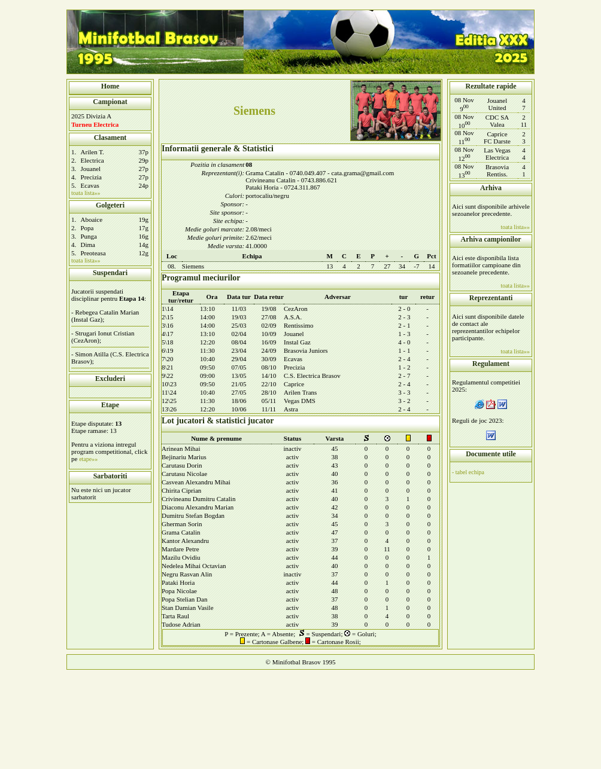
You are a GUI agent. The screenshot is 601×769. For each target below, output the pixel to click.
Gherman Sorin (182, 523)
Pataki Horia (178, 582)
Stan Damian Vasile (188, 607)
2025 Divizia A (91, 116)
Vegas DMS (299, 400)
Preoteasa (92, 253)
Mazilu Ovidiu (181, 557)
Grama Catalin (181, 532)
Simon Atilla (91, 354)
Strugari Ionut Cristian (104, 333)
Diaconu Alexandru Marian (197, 507)
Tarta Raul (175, 616)
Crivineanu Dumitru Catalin (198, 498)
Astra (291, 409)
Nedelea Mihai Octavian (194, 565)
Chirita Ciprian (181, 490)
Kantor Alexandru (185, 540)
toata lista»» (86, 193)
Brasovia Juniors (306, 350)
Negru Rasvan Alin (187, 574)
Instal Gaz (297, 342)
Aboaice (91, 219)
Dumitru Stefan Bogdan (193, 515)
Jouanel (91, 168)
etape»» (88, 459)
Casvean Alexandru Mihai (196, 482)
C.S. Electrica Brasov (312, 375)
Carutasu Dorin (182, 465)
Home (110, 86)
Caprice (294, 383)
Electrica (92, 160)
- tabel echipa (468, 472)
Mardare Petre (180, 549)
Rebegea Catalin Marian (107, 312)
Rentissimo (299, 325)
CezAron (296, 308)
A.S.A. (293, 317)
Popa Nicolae (179, 590)
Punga (88, 236)
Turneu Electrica (95, 124)
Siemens (193, 266)
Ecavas (90, 185)
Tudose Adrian (181, 624)
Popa (86, 227)
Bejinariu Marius (184, 456)
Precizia (91, 177)
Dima (87, 244)
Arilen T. (92, 151)
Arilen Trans (300, 392)
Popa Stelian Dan (184, 599)
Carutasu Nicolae (184, 473)
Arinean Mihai (181, 448)
